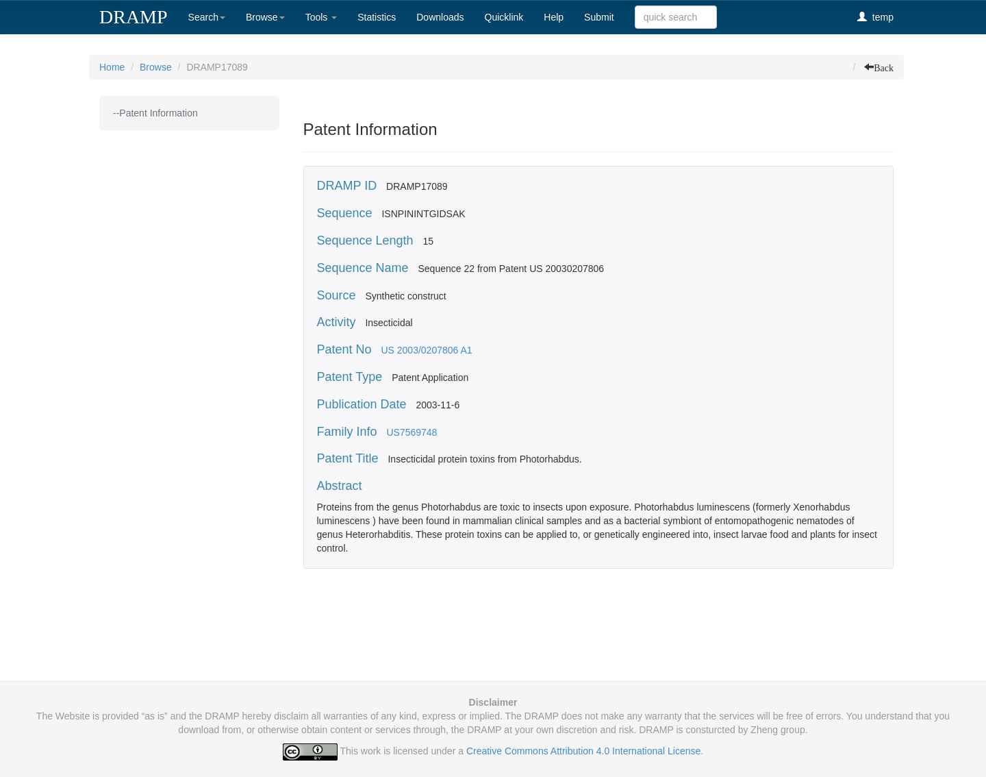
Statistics (376, 17)
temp (875, 17)
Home (112, 67)
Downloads (440, 17)
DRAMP (133, 16)
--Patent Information (155, 113)
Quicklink (504, 17)
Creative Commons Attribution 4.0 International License (583, 750)
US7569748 (411, 432)
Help (554, 17)
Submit (599, 17)
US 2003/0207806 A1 (426, 350)
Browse (265, 17)
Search (206, 17)
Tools (321, 17)
